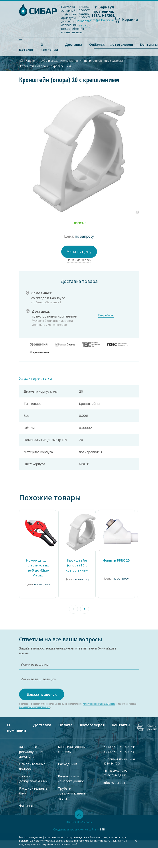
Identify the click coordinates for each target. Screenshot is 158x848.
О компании (49, 47)
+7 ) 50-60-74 (84, 8)
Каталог (26, 49)
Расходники (67, 758)
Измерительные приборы (32, 761)
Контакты (121, 719)
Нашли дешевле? (79, 260)
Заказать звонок (83, 23)
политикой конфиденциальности (99, 698)
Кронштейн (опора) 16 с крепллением (76, 565)
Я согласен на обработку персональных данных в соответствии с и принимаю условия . (77, 700)
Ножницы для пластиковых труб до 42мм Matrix (37, 568)
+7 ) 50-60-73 (84, 15)
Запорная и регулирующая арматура (31, 746)
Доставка (73, 44)
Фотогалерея (92, 719)
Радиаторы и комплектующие (71, 773)
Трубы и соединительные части (60, 61)
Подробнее (106, 315)
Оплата (65, 719)
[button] (84, 609)
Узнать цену (79, 251)
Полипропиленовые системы (103, 61)
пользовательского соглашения (34, 701)
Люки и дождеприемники (33, 773)
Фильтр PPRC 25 (116, 560)
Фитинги (26, 800)
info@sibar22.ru (102, 20)
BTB (102, 824)
